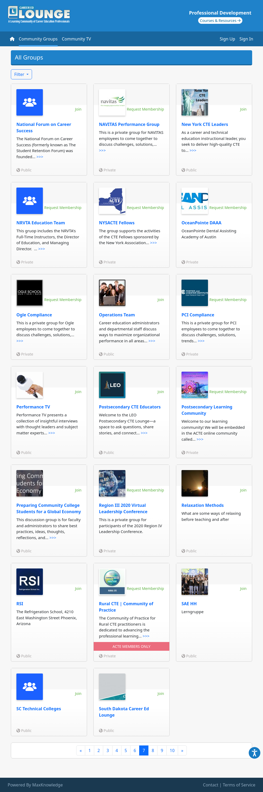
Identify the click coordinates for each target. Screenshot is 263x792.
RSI (19, 604)
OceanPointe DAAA (201, 223)
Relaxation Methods (203, 505)
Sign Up (227, 39)
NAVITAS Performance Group (129, 124)
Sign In (246, 39)
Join (78, 109)
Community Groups (38, 39)
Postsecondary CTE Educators (130, 407)
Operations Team (117, 315)
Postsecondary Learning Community (207, 410)
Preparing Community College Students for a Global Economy (48, 508)
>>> (40, 156)
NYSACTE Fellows (117, 223)
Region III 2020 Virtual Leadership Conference (123, 508)
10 (172, 750)
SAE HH (189, 604)
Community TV (76, 39)
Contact (210, 785)
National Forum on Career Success (43, 127)
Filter (19, 74)
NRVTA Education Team (40, 223)
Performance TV (33, 407)
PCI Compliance (198, 315)
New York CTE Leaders (205, 124)
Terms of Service (239, 785)
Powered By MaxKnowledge (35, 785)
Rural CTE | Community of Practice (126, 607)
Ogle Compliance (34, 315)
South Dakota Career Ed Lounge (124, 712)
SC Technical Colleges (38, 709)
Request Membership (145, 109)
